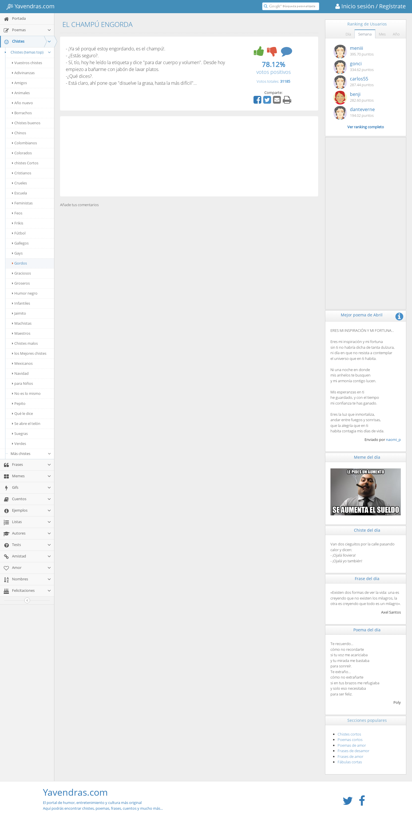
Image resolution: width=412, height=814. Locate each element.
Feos (17, 213)
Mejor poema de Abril (362, 315)
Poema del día (367, 629)
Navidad (20, 373)
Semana (365, 34)
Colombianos (24, 142)
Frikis (17, 223)
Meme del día (367, 457)
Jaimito (19, 313)
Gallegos (20, 243)
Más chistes (31, 453)
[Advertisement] (189, 156)
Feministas (22, 203)
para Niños (22, 383)
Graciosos (21, 273)
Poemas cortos (350, 739)
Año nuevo (22, 102)
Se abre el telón (26, 423)
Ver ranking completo (365, 126)
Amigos (19, 82)
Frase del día (367, 578)
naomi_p (393, 439)
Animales (21, 92)
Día (348, 34)
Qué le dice (22, 413)
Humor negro (24, 293)
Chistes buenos (26, 122)
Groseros (21, 283)
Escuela (19, 193)
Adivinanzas (23, 72)
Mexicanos (22, 363)
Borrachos (22, 112)
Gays (17, 253)
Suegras (20, 433)
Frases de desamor (353, 750)
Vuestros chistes (27, 62)
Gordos (19, 263)
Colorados (22, 152)
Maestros (21, 333)
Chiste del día (367, 530)
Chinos (19, 132)
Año (396, 34)
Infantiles (21, 303)
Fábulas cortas (350, 761)
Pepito (18, 403)
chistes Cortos (25, 162)
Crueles (19, 183)
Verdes (19, 443)
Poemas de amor (352, 745)
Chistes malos (25, 343)
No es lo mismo (26, 393)
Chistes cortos (349, 734)
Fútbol (18, 233)
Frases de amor (350, 756)
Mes (382, 34)
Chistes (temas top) (27, 52)
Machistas (21, 323)
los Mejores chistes (29, 353)
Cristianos (21, 173)
